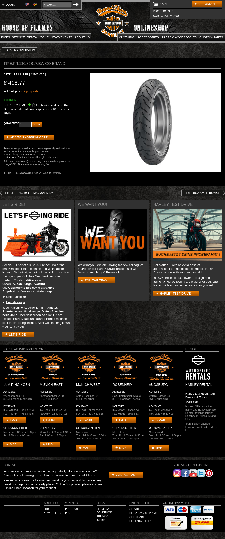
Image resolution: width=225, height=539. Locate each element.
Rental (33, 37)
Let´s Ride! (17, 334)
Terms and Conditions (104, 511)
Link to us (71, 509)
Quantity (11, 123)
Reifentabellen (140, 521)
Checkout (206, 4)
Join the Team (95, 280)
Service (18, 37)
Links (67, 513)
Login (10, 4)
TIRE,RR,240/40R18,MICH (202, 193)
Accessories (148, 37)
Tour (44, 37)
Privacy (102, 516)
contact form (10, 157)
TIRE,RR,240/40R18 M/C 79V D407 (28, 193)
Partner (71, 503)
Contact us (125, 474)
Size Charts (137, 517)
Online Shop (139, 503)
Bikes (5, 37)
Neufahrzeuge (15, 302)
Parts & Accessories (179, 37)
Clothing (127, 37)
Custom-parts (211, 37)
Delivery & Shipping (143, 513)
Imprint (102, 520)
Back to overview (19, 50)
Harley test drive (175, 293)
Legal (101, 503)
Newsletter (52, 513)
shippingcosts (29, 91)
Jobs (47, 509)
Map (13, 444)
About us (82, 37)
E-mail (15, 420)
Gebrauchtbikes (16, 297)
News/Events (61, 37)
